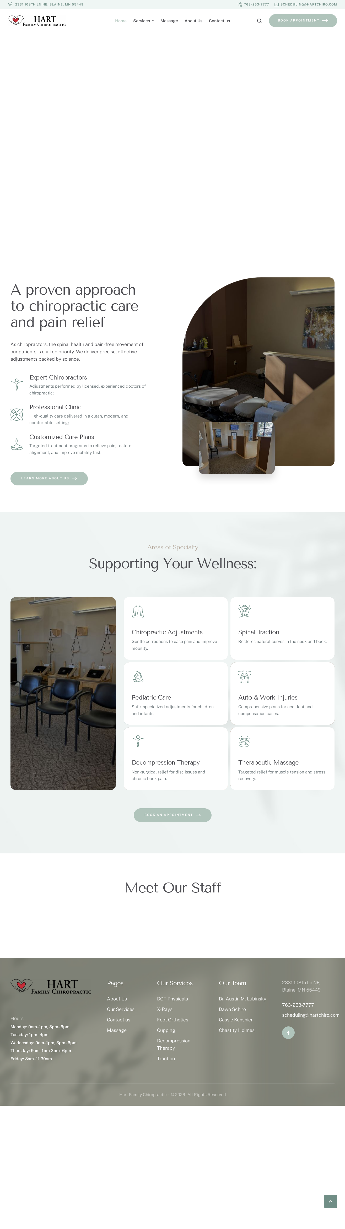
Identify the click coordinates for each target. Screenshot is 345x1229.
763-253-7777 (298, 1005)
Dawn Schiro (232, 1009)
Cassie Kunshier (236, 1019)
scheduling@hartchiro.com (310, 1015)
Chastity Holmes (237, 1030)
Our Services (120, 1009)
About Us (117, 998)
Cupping (166, 1030)
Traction (166, 1058)
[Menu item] (121, 21)
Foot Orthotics (172, 1019)
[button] (253, 4)
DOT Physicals (172, 998)
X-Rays (164, 1009)
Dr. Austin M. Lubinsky (242, 998)
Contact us (118, 1019)
